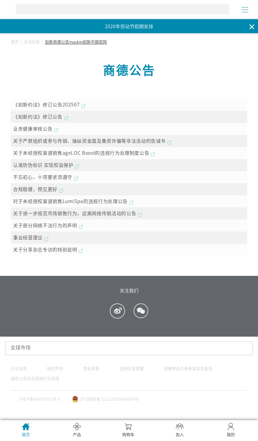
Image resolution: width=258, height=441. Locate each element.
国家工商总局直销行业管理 (35, 379)
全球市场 (20, 347)
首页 (15, 42)
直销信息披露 (132, 368)
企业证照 (19, 368)
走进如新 (32, 42)
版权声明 (55, 368)
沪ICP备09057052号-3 (39, 399)
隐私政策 (91, 368)
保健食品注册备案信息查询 (188, 368)
